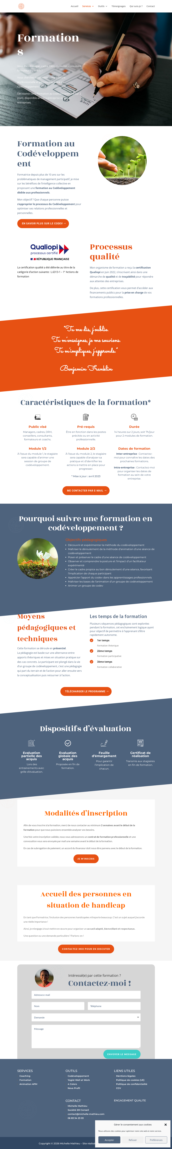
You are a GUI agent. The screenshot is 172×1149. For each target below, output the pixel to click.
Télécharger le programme (85, 691)
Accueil (74, 6)
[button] (165, 1124)
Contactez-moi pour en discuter (86, 949)
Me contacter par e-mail (85, 490)
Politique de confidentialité (131, 1084)
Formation (25, 1080)
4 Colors (72, 1084)
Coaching (24, 1076)
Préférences (156, 1140)
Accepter (109, 1140)
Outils (101, 6)
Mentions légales (125, 1076)
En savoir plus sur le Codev (42, 223)
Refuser (133, 1140)
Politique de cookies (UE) (130, 1080)
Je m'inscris (86, 858)
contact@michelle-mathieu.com (86, 1114)
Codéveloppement (78, 1076)
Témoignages (119, 6)
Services (86, 6)
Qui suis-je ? (136, 6)
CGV (118, 1088)
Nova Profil (74, 1088)
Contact (150, 6)
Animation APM (28, 1084)
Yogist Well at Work (79, 1080)
